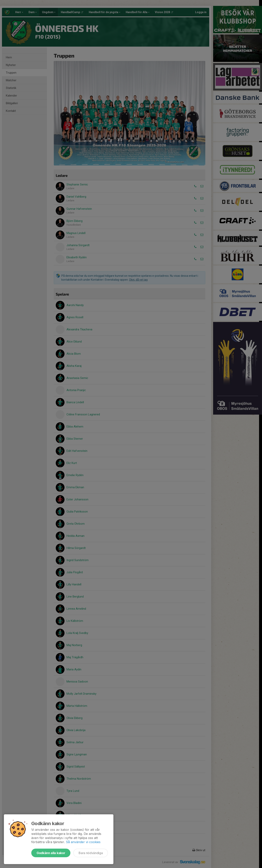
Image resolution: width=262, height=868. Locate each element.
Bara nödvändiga (91, 853)
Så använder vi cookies (83, 842)
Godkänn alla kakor (51, 853)
